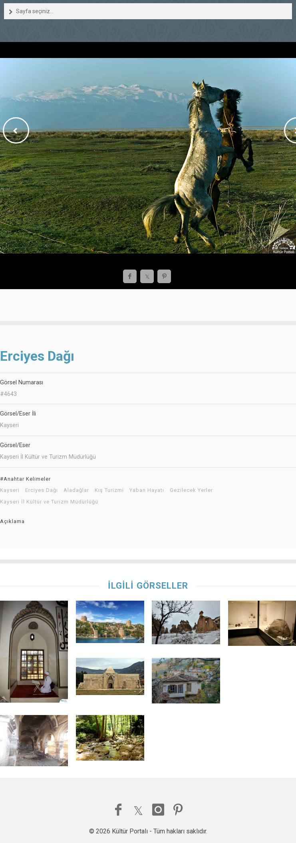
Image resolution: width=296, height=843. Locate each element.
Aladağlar (76, 490)
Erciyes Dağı (41, 490)
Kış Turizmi (109, 490)
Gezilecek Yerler (191, 490)
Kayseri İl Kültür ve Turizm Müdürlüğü (49, 502)
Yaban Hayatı (146, 490)
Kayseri (10, 490)
